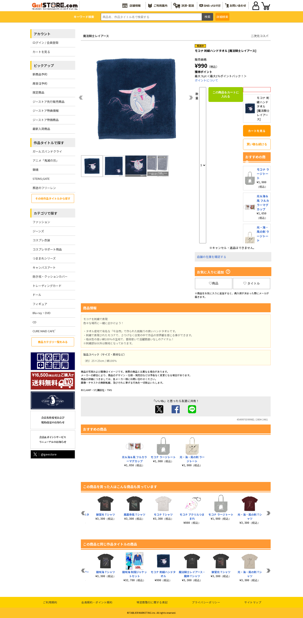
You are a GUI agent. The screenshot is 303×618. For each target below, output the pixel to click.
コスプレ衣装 (41, 240)
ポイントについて (206, 80)
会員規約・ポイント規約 (97, 602)
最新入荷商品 (41, 129)
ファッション (41, 222)
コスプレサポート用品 (47, 249)
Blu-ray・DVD (42, 313)
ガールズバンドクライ (47, 151)
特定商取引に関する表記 (152, 602)
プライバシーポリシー (206, 602)
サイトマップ (252, 602)
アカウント (42, 33)
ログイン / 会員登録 (45, 42)
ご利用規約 (50, 602)
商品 (213, 283)
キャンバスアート (44, 267)
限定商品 (38, 92)
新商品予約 (40, 74)
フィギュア (40, 304)
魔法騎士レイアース (96, 36)
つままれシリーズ (44, 258)
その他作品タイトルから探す (52, 198)
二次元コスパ (259, 36)
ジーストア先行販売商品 (48, 101)
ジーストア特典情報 (46, 110)
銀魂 (35, 169)
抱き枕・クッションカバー (50, 276)
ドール (37, 295)
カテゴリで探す (45, 213)
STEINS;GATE (41, 178)
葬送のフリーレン (44, 188)
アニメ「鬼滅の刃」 (46, 160)
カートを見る (41, 52)
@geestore (45, 454)
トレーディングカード (47, 286)
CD (34, 322)
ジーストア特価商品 (46, 120)
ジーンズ (38, 231)
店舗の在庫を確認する (211, 257)
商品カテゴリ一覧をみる (53, 342)
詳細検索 (222, 17)
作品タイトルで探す (49, 142)
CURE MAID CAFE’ (44, 331)
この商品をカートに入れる (225, 94)
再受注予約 (40, 83)
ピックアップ (44, 65)
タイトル (251, 283)
